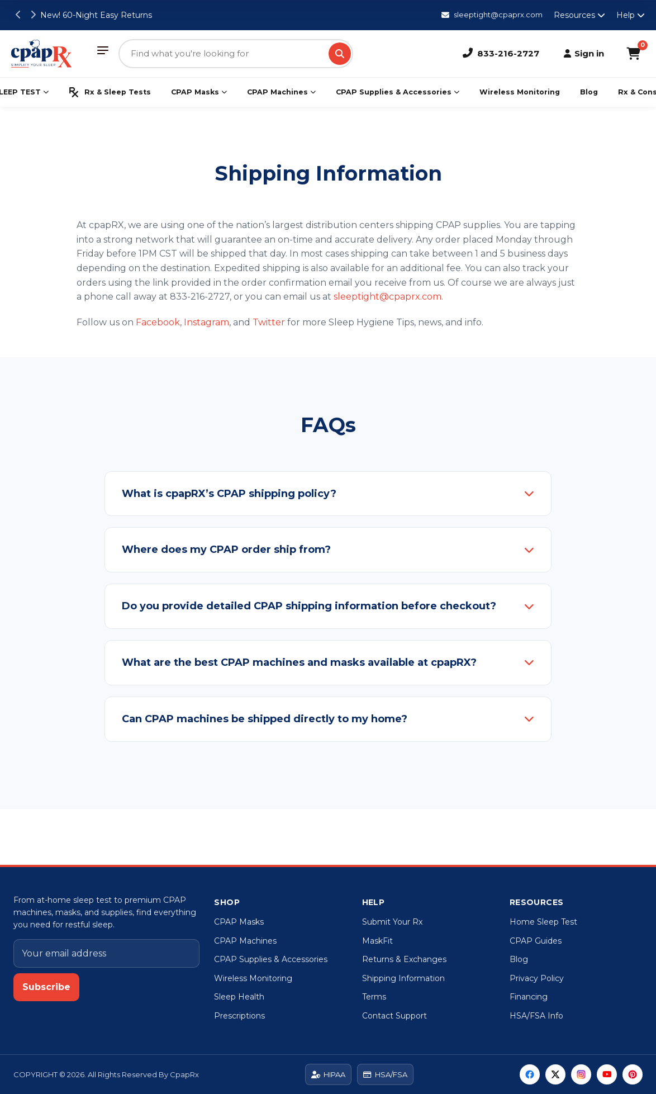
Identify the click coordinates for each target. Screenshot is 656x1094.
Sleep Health (239, 997)
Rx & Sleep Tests (110, 92)
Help (630, 15)
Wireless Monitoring (519, 92)
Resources (579, 15)
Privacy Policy (537, 978)
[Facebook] (530, 1074)
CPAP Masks (199, 92)
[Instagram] (581, 1074)
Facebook (158, 322)
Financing (529, 997)
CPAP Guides (536, 941)
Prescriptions (239, 1016)
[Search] (340, 53)
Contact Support (394, 1016)
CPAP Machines (281, 92)
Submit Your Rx (392, 922)
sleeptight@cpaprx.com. (388, 296)
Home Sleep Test (543, 922)
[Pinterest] (632, 1074)
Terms (374, 997)
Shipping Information (403, 978)
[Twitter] (555, 1074)
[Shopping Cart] (633, 53)
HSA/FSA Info (536, 1016)
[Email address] (106, 953)
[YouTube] (607, 1074)
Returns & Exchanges (404, 959)
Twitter (269, 322)
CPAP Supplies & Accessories (397, 92)
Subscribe (46, 987)
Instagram (206, 322)
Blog (589, 92)
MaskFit (377, 941)
